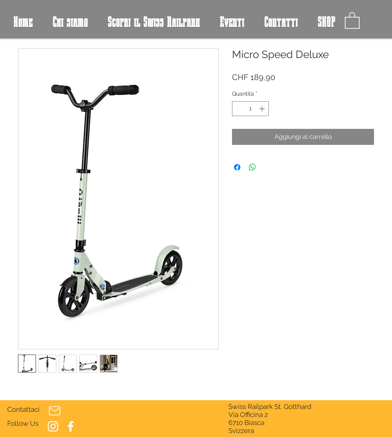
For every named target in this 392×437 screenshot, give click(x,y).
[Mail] (54, 411)
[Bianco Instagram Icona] (53, 426)
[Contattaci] (24, 410)
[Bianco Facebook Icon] (71, 426)
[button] (352, 20)
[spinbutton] (250, 109)
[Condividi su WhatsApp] (252, 167)
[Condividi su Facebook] (237, 167)
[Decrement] (238, 109)
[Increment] (263, 109)
